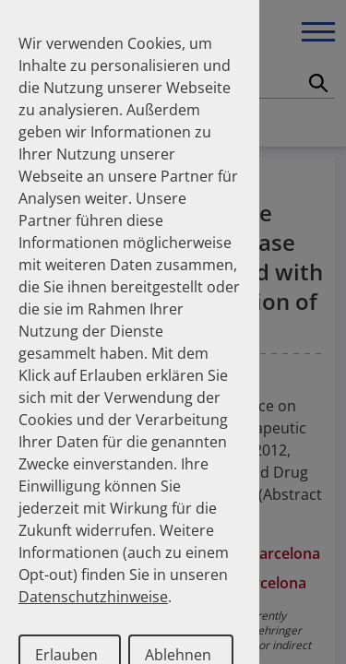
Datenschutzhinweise (93, 597)
